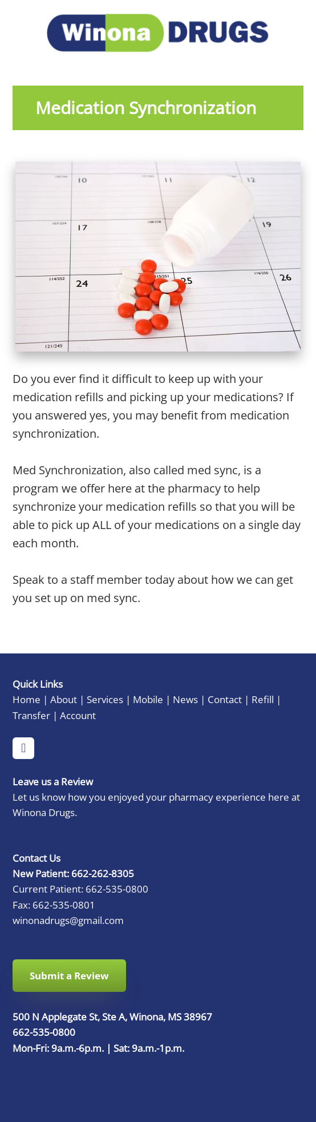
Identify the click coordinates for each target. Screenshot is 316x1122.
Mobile (148, 699)
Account (78, 715)
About (63, 699)
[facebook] (23, 748)
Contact (225, 699)
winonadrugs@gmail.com (68, 920)
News (185, 699)
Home (26, 699)
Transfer (31, 715)
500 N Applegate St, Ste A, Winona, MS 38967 (112, 1016)
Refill (263, 699)
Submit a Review (69, 975)
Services (105, 699)
